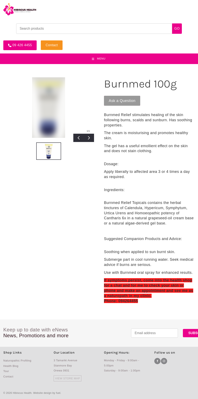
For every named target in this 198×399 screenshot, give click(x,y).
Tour (6, 371)
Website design (42, 393)
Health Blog (10, 365)
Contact (47, 42)
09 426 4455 (13, 42)
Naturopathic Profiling (17, 360)
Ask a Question (117, 98)
